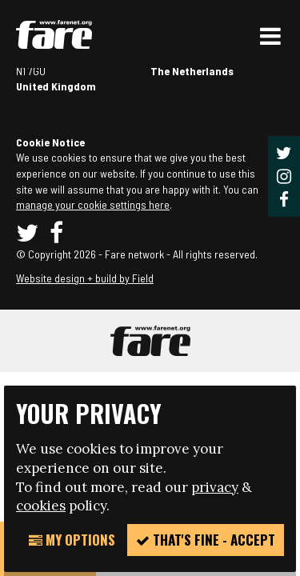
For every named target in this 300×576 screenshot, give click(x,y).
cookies (41, 505)
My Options (72, 540)
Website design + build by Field (85, 278)
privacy (214, 487)
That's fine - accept (205, 540)
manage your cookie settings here (93, 204)
